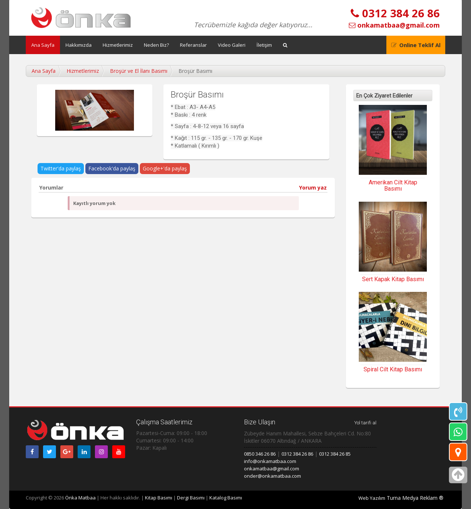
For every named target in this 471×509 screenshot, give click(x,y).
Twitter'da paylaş (60, 168)
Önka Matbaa (80, 497)
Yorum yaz (313, 187)
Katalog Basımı (225, 497)
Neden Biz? (156, 45)
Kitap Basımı (158, 497)
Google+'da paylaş (165, 168)
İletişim (264, 45)
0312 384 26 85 (335, 453)
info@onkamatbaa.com (270, 461)
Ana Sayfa (42, 45)
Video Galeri (231, 45)
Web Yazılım (371, 498)
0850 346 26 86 (260, 453)
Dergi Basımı (191, 497)
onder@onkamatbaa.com (272, 476)
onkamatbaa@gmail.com (394, 25)
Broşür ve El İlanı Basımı (138, 70)
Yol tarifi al (365, 422)
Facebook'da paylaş (111, 168)
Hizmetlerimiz (118, 45)
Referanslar (193, 45)
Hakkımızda (78, 45)
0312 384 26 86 (395, 13)
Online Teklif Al (419, 45)
